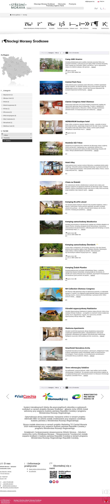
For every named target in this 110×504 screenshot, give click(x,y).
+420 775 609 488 (6, 482)
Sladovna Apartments (74, 328)
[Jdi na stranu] (61, 53)
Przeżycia (72, 4)
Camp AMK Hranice (74, 59)
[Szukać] (82, 8)
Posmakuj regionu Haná (55, 6)
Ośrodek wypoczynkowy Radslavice (81, 309)
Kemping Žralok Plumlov (76, 268)
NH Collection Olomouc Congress (80, 289)
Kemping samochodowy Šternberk (81, 245)
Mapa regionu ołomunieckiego (37, 469)
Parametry (5, 138)
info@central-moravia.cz (8, 486)
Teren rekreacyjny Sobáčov (77, 368)
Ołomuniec (62, 4)
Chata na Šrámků (72, 182)
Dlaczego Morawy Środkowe (44, 4)
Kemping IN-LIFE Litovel (75, 202)
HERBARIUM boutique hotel (77, 122)
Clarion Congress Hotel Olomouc (79, 102)
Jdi (67, 53)
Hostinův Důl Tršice (73, 143)
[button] (90, 1)
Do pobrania (32, 471)
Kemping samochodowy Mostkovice (81, 222)
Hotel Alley (70, 163)
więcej (93, 67)
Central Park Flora (73, 82)
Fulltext (4, 134)
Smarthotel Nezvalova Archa (77, 348)
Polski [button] (101, 1)
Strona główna (17, 6)
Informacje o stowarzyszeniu (8, 491)
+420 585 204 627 (6, 484)
